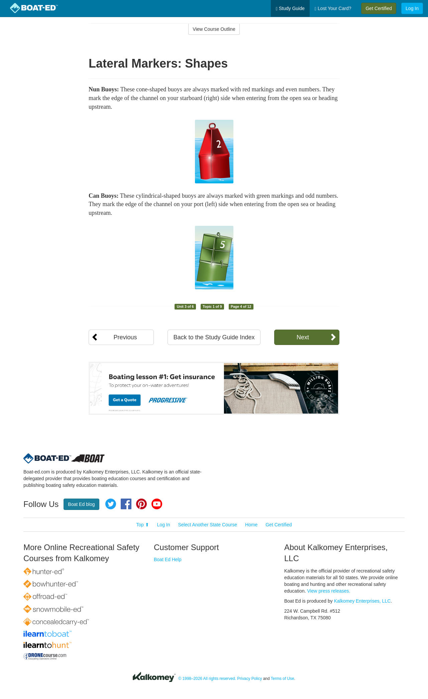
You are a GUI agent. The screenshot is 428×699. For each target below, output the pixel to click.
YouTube (156, 504)
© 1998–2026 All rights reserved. (207, 678)
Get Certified (378, 8)
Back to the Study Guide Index (213, 337)
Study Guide (290, 8)
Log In (412, 8)
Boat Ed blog (81, 504)
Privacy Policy (249, 678)
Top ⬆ (142, 524)
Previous (125, 337)
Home (251, 524)
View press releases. (328, 591)
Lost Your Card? (333, 8)
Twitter (110, 504)
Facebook (126, 504)
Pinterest (141, 504)
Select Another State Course (207, 524)
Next (303, 337)
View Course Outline (214, 29)
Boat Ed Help (168, 559)
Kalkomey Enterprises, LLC (362, 601)
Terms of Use (282, 678)
